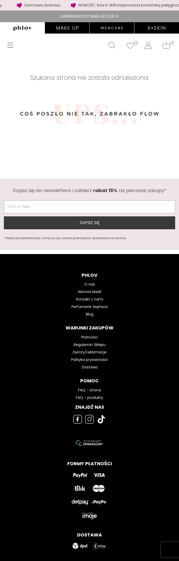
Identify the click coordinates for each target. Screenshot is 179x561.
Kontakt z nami (89, 299)
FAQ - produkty (89, 397)
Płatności (89, 337)
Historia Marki (89, 291)
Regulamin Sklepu (89, 344)
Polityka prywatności (89, 359)
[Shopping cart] (166, 45)
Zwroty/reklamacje (89, 352)
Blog (89, 314)
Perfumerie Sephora (89, 306)
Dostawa (89, 367)
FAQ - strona (89, 390)
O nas (89, 284)
